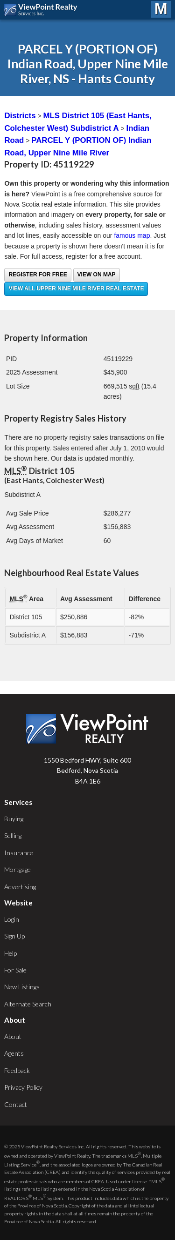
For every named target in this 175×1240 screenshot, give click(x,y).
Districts (19, 115)
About (12, 1036)
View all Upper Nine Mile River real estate (76, 288)
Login (11, 919)
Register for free (37, 274)
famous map (132, 235)
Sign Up (14, 936)
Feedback (17, 1070)
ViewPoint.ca (43, 10)
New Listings (22, 987)
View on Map (96, 274)
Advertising (20, 887)
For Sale (15, 970)
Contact (15, 1104)
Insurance (18, 853)
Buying (13, 819)
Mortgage (17, 869)
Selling (12, 835)
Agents (14, 1053)
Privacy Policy (23, 1087)
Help (10, 953)
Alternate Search (27, 1004)
